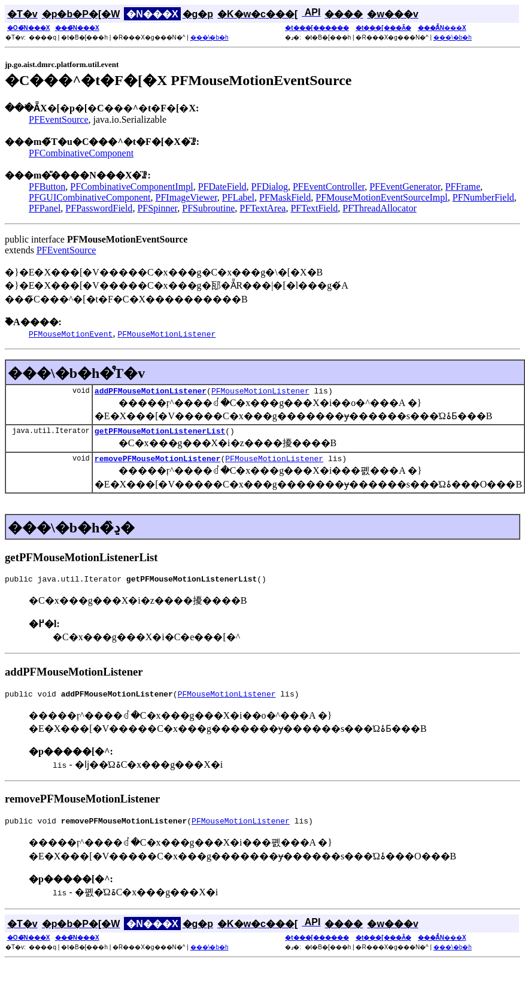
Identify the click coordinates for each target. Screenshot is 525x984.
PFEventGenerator (404, 186)
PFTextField (314, 208)
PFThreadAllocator (379, 208)
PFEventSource (59, 119)
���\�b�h (209, 37)
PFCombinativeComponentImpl (131, 186)
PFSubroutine (208, 208)
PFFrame (463, 186)
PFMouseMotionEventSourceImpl (381, 197)
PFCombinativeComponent (81, 153)
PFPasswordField (98, 208)
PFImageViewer (186, 197)
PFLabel (238, 197)
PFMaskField (285, 197)
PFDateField (222, 186)
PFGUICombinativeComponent (90, 197)
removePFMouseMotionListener (158, 463)
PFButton (47, 186)
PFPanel (44, 208)
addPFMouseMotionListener (151, 392)
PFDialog (269, 186)
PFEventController (329, 186)
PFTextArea (262, 208)
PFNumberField (483, 197)
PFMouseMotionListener (260, 392)
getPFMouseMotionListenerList (160, 434)
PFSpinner (157, 208)
